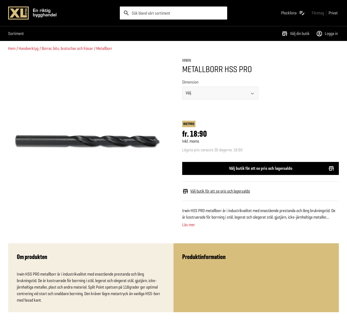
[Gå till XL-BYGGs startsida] (61, 13)
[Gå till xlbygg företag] (318, 13)
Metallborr (104, 48)
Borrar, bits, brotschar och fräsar (67, 48)
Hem (11, 48)
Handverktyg (28, 48)
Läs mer (188, 225)
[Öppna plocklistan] (293, 13)
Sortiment (16, 33)
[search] (173, 13)
